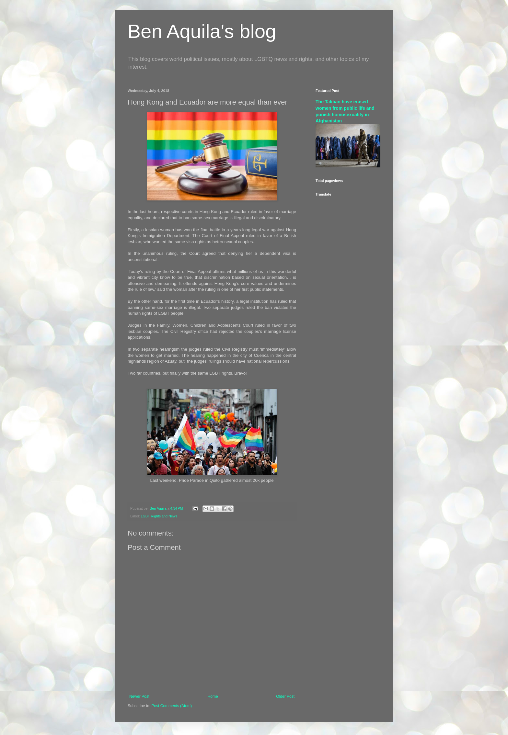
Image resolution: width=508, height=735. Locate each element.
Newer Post (139, 696)
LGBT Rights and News (159, 516)
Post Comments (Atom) (171, 706)
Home (213, 696)
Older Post (285, 696)
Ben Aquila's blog (202, 31)
